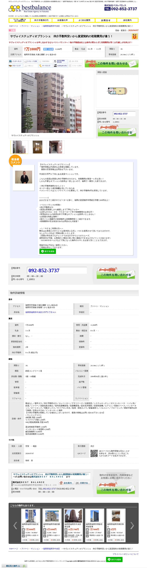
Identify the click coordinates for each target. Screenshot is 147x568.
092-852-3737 (121, 114)
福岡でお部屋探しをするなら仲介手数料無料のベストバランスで (45, 561)
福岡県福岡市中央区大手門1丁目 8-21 (40, 312)
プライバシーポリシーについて (126, 554)
